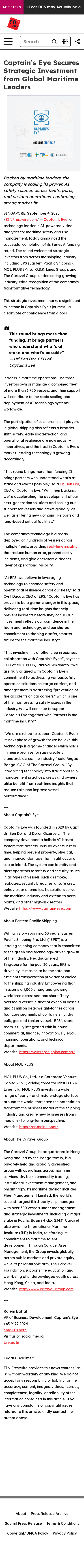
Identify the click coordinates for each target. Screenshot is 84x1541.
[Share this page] (77, 41)
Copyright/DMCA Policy (27, 1533)
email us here (15, 1330)
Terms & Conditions (62, 1523)
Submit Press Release (23, 1523)
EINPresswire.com (21, 219)
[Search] (34, 41)
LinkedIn (11, 1342)
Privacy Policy (65, 1533)
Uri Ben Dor (69, 484)
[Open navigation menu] (8, 41)
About (21, 1513)
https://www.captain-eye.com (45, 908)
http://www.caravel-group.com (46, 1289)
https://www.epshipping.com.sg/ (47, 1052)
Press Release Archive (50, 1513)
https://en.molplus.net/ (38, 1126)
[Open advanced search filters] (65, 41)
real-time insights (62, 546)
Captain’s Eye (55, 219)
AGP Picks (12, 7)
